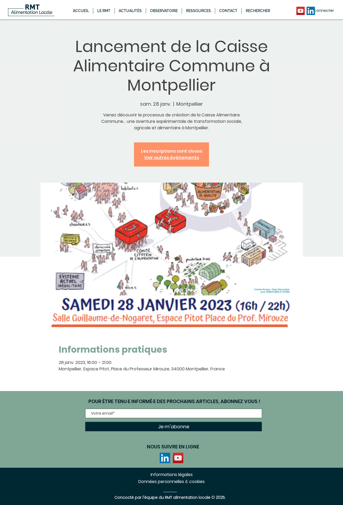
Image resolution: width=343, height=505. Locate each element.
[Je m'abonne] (173, 426)
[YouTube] (300, 11)
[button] (130, 11)
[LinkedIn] (311, 11)
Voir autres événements (171, 157)
